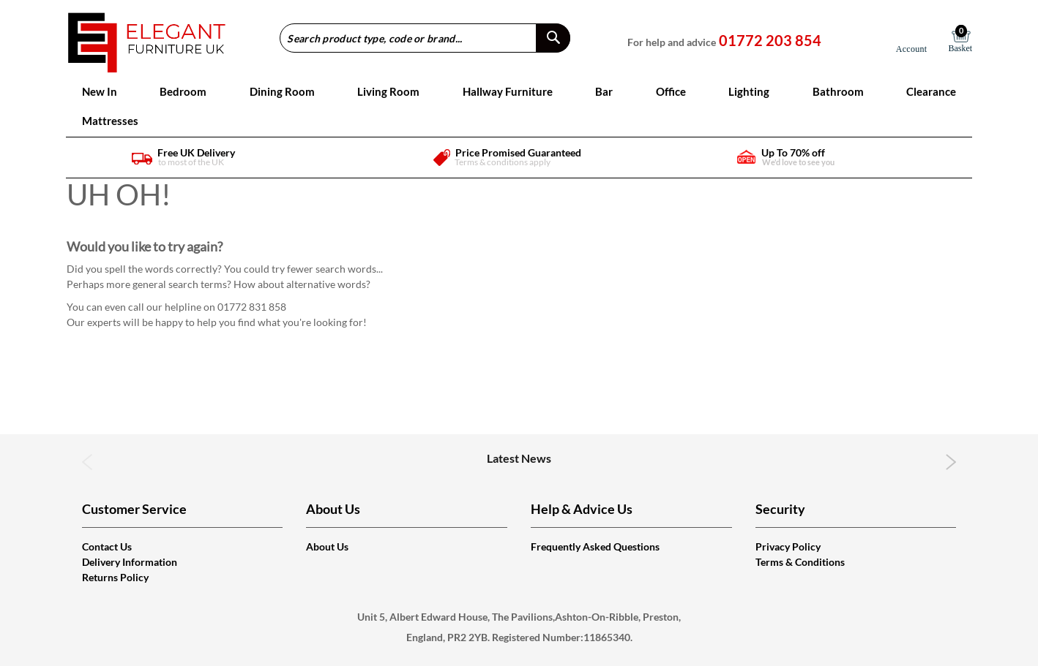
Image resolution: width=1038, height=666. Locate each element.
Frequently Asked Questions (595, 546)
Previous (87, 462)
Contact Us (107, 546)
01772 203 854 (770, 40)
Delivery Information (129, 562)
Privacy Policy (788, 546)
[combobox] (425, 38)
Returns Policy (115, 577)
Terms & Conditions (800, 562)
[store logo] (146, 37)
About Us (327, 546)
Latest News (519, 458)
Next (951, 462)
